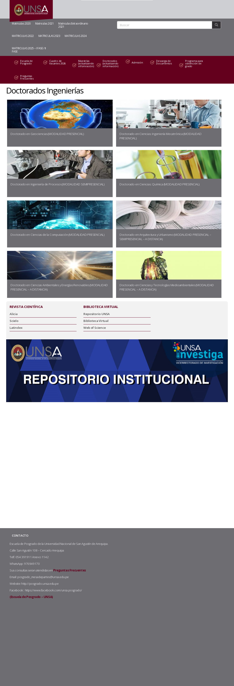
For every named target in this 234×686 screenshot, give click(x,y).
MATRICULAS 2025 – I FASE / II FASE (29, 49)
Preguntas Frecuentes (27, 77)
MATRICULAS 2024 (76, 36)
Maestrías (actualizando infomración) (85, 63)
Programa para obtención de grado (194, 63)
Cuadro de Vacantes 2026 (57, 62)
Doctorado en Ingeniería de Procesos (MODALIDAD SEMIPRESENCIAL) (57, 184)
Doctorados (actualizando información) (110, 63)
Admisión (137, 62)
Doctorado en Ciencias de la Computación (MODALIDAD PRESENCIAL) (57, 235)
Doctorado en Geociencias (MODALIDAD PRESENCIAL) (47, 134)
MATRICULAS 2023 (49, 36)
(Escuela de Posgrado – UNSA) (31, 597)
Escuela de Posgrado (26, 62)
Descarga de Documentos (164, 62)
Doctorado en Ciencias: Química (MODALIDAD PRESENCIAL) (159, 184)
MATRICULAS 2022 (23, 36)
